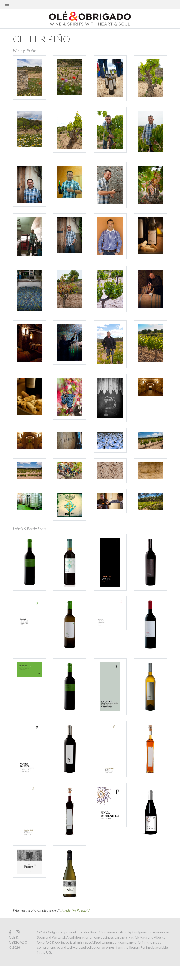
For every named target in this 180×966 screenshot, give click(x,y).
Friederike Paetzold (75, 910)
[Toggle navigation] (7, 4)
